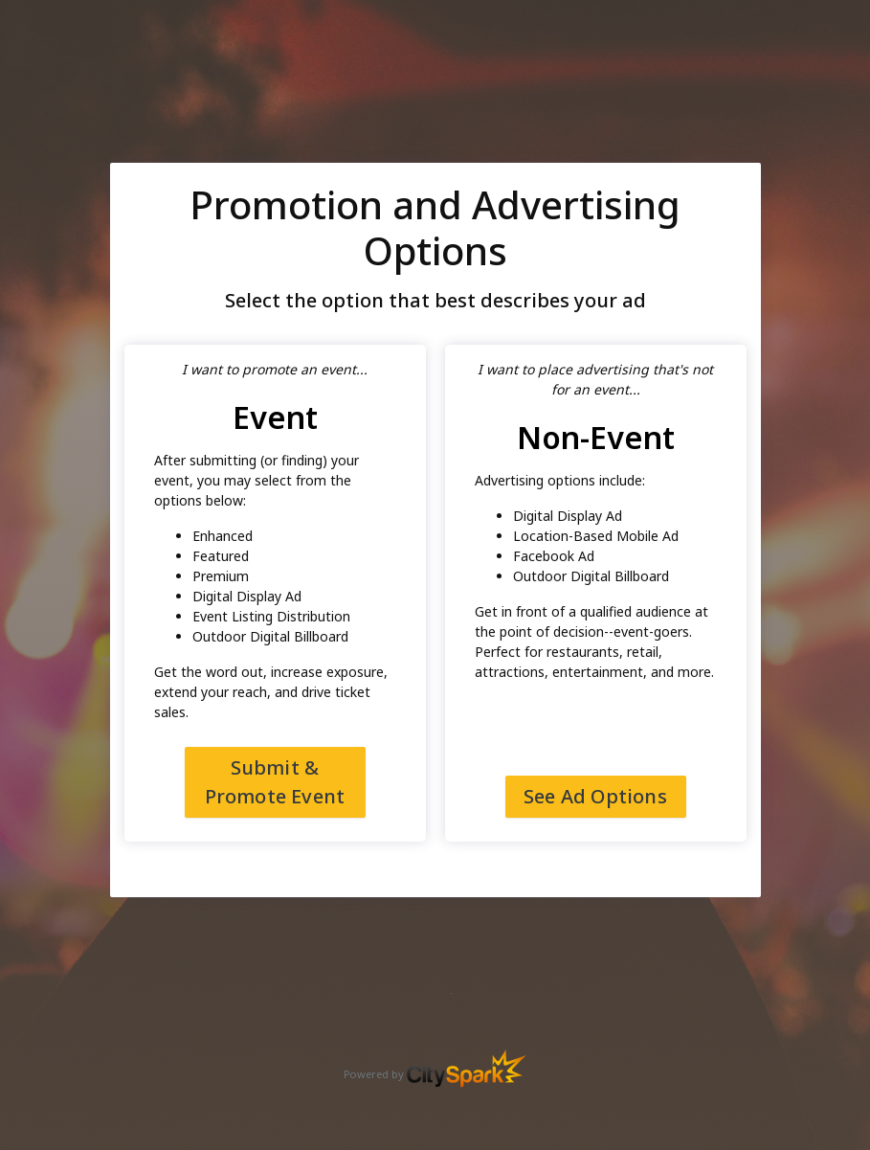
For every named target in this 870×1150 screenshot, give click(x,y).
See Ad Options (595, 796)
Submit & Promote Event (275, 782)
